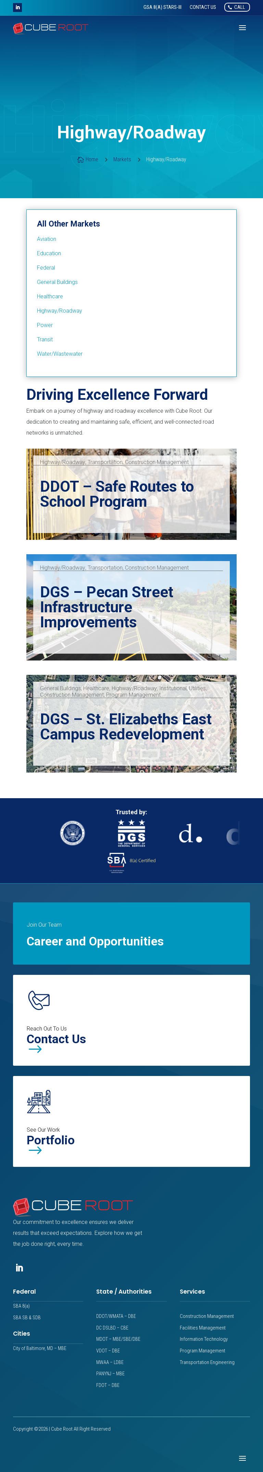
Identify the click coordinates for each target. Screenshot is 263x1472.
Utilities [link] (197, 688)
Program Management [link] (133, 695)
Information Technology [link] (204, 1339)
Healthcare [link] (96, 688)
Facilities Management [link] (203, 1328)
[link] (162, 7)
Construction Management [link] (157, 462)
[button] (17, 7)
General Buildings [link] (60, 688)
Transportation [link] (105, 462)
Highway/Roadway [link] (62, 462)
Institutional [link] (173, 688)
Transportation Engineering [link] (207, 1362)
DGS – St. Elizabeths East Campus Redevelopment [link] (126, 726)
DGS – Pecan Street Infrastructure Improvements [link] (106, 607)
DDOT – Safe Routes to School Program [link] (117, 494)
